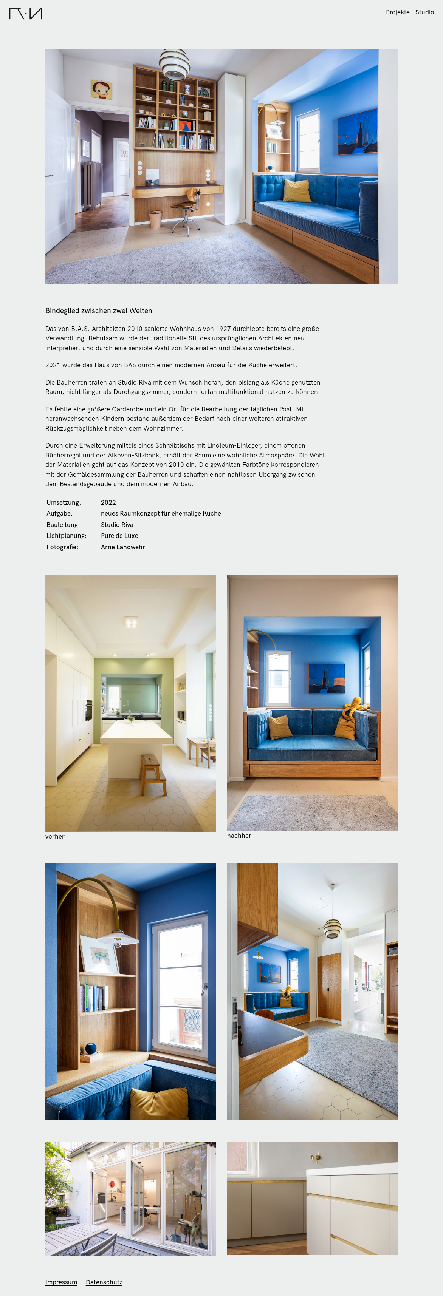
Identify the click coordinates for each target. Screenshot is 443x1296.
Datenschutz (104, 1282)
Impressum (61, 1282)
